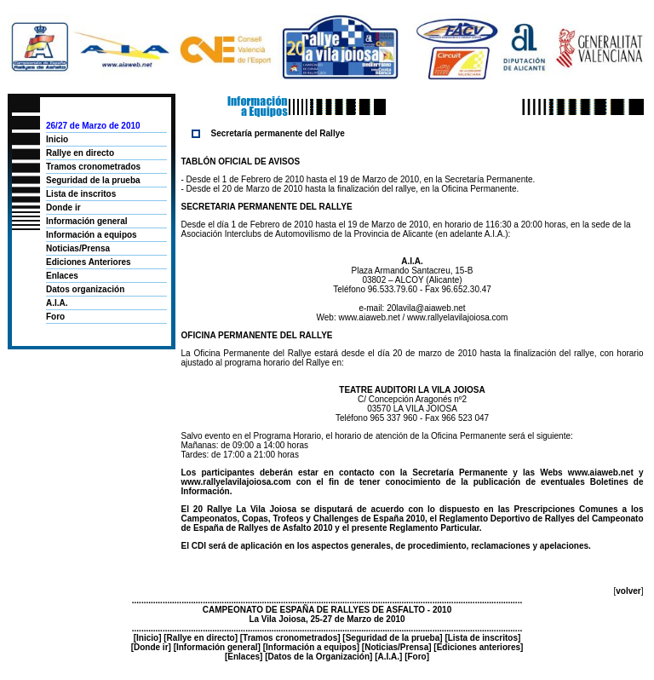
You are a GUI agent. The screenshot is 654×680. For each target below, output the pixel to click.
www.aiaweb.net (368, 317)
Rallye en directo (80, 153)
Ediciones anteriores (478, 647)
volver (628, 591)
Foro (55, 316)
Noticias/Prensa (78, 248)
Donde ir (63, 207)
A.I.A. (57, 303)
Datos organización (85, 289)
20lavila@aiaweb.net (426, 308)
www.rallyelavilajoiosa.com (457, 317)
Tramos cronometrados (93, 166)
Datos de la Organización (319, 656)
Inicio (57, 139)
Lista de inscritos (81, 194)
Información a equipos (91, 234)
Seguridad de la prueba (93, 180)
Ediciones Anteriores (88, 262)
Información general (87, 221)
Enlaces (62, 275)
